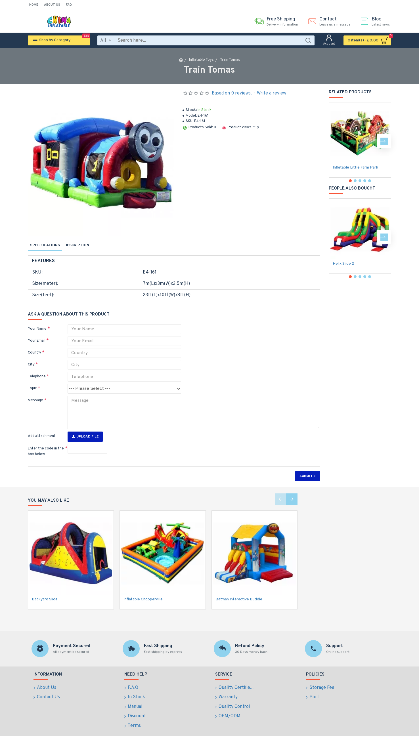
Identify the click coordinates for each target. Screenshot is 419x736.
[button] (384, 141)
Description (76, 245)
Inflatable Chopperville (143, 590)
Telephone (37, 371)
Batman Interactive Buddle (238, 590)
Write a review (271, 93)
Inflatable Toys (201, 60)
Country (34, 347)
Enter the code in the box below (46, 442)
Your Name (37, 323)
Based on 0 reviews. (232, 93)
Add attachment (42, 427)
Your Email (36, 335)
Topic (32, 383)
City (31, 359)
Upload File (85, 427)
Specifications (45, 245)
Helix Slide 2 (343, 263)
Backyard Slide (45, 590)
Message (35, 395)
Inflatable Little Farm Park (355, 167)
